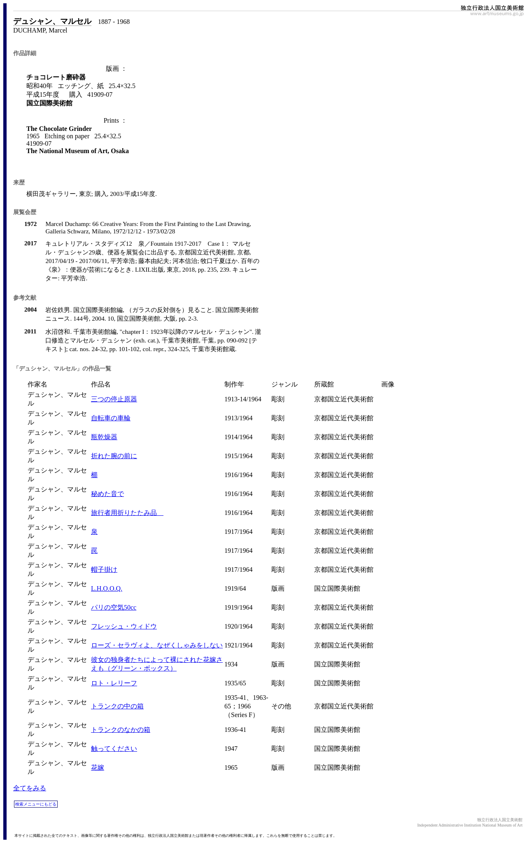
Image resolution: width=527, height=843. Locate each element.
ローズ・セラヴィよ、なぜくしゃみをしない (157, 645)
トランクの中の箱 (117, 706)
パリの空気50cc (113, 607)
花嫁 (97, 767)
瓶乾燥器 (104, 436)
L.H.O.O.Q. (106, 588)
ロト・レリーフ (114, 683)
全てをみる (29, 788)
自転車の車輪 (111, 418)
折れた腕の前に (114, 455)
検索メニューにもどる (35, 804)
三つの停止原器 (114, 399)
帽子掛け (104, 569)
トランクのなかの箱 (120, 729)
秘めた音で (107, 493)
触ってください (114, 748)
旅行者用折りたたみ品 (127, 512)
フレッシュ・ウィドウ (124, 626)
